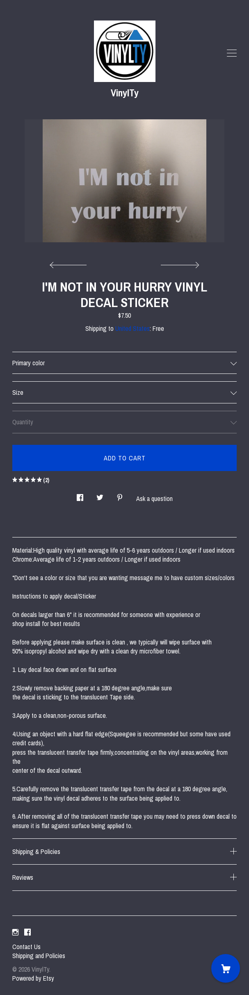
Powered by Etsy (33, 978)
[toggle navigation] (232, 53)
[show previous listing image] (70, 262)
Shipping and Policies (38, 955)
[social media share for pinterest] (120, 495)
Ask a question (154, 498)
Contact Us (26, 946)
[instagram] (15, 932)
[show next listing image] (178, 262)
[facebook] (27, 932)
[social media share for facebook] (80, 495)
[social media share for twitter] (99, 495)
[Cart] (225, 968)
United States (132, 328)
